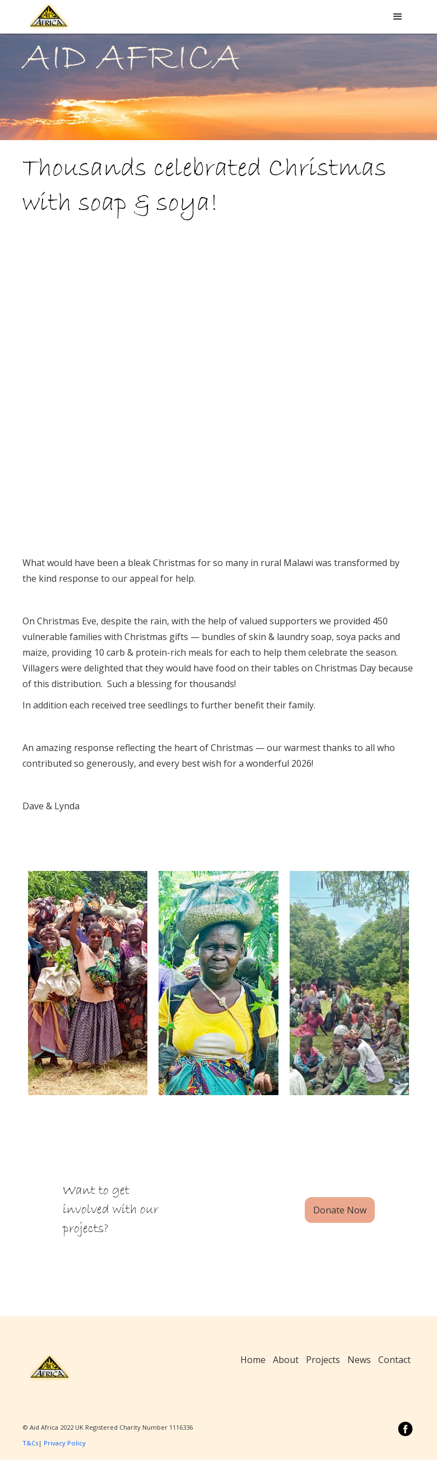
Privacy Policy (65, 1443)
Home (253, 1360)
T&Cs (30, 1443)
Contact (394, 1360)
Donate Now (339, 1210)
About (286, 1360)
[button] (398, 17)
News (359, 1360)
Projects (323, 1360)
